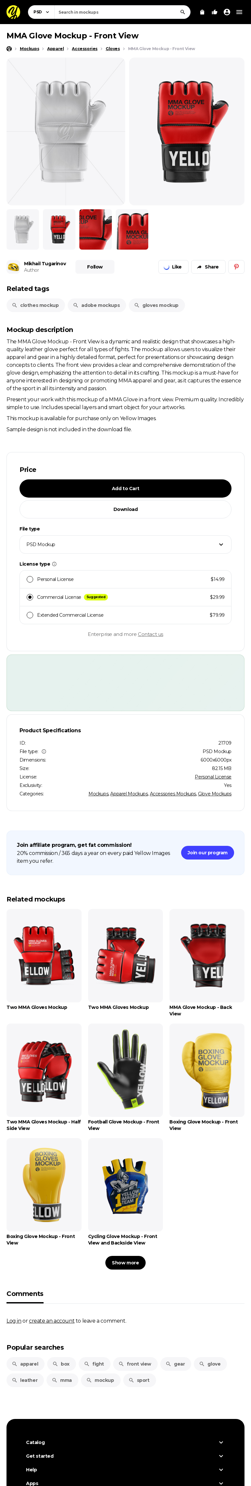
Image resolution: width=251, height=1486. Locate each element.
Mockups (98, 794)
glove (209, 1364)
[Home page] (9, 48)
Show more (125, 1263)
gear (175, 1364)
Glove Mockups (214, 794)
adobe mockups (96, 305)
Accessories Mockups (173, 794)
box (61, 1364)
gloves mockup (156, 305)
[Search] (183, 12)
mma (62, 1380)
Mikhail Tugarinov (45, 264)
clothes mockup (35, 305)
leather (24, 1380)
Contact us (150, 634)
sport (139, 1380)
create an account (51, 1320)
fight (94, 1364)
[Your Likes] (214, 12)
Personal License (213, 777)
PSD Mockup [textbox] (40, 544)
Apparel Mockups (129, 794)
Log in (14, 1320)
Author (31, 270)
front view (134, 1364)
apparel (25, 1364)
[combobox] (122, 12)
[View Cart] (202, 12)
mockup (100, 1380)
